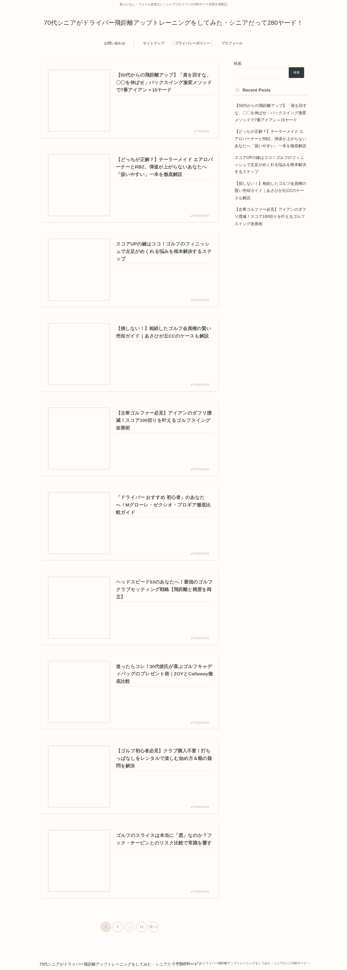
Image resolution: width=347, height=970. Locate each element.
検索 (238, 63)
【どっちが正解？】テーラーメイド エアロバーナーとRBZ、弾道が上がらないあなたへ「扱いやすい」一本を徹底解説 (270, 138)
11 (142, 927)
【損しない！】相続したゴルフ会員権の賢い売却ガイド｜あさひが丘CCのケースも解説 (270, 190)
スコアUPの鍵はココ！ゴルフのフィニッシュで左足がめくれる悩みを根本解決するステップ (270, 164)
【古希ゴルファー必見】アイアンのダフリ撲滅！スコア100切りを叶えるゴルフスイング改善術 (270, 216)
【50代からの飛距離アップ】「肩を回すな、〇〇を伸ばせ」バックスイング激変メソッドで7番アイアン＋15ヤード (271, 112)
